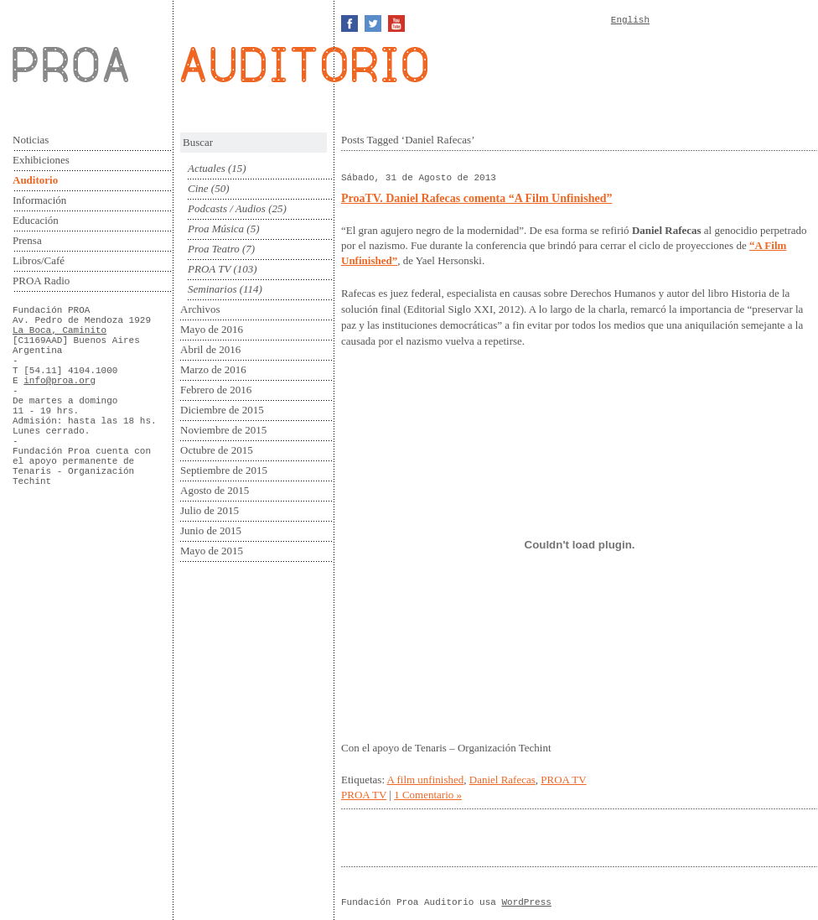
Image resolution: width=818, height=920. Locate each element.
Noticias (31, 139)
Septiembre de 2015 (223, 470)
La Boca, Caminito (59, 330)
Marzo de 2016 (213, 369)
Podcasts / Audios (227, 208)
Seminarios (212, 289)
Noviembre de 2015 (223, 430)
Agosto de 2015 (214, 490)
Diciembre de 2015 (222, 409)
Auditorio (35, 180)
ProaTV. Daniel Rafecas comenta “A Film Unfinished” (476, 198)
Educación (36, 220)
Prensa (27, 240)
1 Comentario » (428, 794)
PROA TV (209, 268)
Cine (198, 188)
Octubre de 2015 (216, 450)
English (630, 20)
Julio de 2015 (209, 510)
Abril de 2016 (210, 349)
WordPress (526, 902)
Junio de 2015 (210, 530)
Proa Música (216, 228)
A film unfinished (425, 779)
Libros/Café (39, 260)
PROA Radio (41, 280)
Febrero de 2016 (215, 389)
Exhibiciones (41, 159)
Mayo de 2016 (211, 329)
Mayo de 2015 (211, 550)
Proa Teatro (214, 248)
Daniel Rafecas (502, 779)
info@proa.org (59, 381)
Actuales (206, 168)
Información (39, 200)
